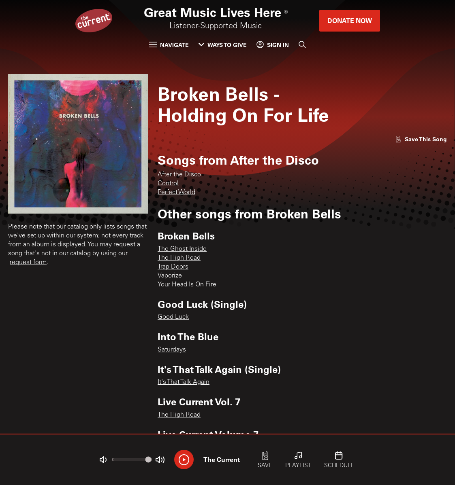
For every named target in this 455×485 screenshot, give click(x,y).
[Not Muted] (103, 460)
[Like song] (421, 139)
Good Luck (173, 317)
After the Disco (179, 175)
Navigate (169, 45)
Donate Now (349, 20)
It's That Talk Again (183, 382)
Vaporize (170, 276)
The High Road (179, 258)
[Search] (302, 44)
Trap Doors (173, 267)
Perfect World (176, 192)
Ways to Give (223, 45)
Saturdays (172, 350)
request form (28, 262)
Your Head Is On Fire (187, 285)
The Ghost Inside (182, 249)
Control (168, 183)
